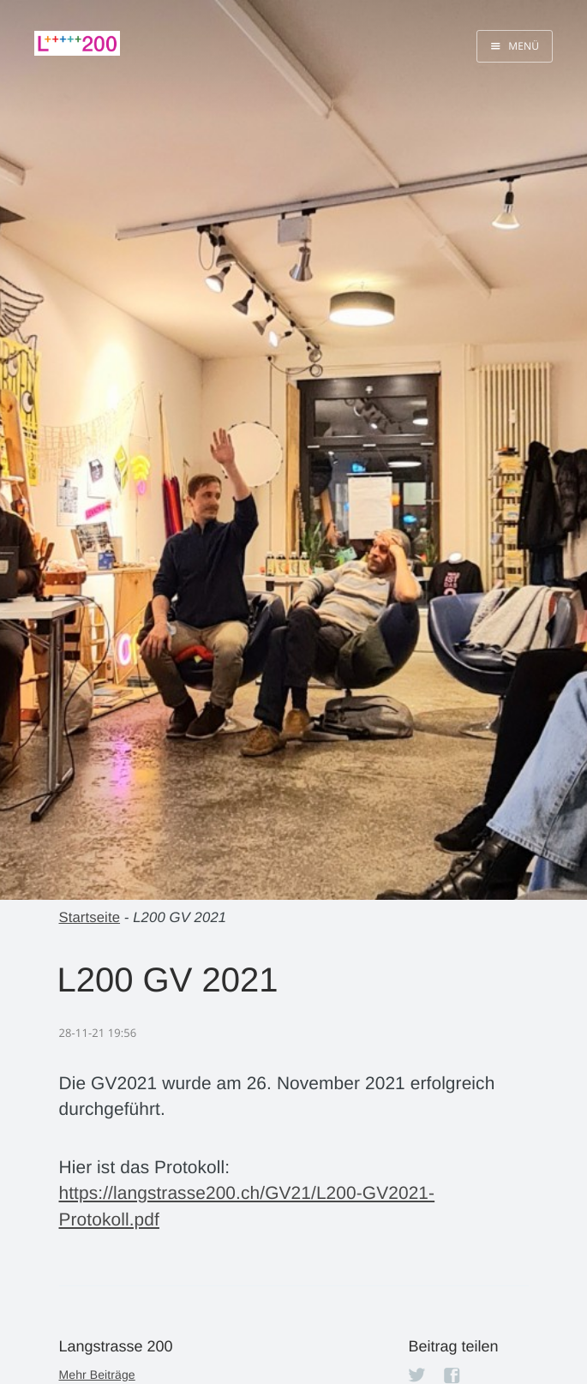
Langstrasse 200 (116, 1346)
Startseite (90, 917)
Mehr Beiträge (97, 1374)
